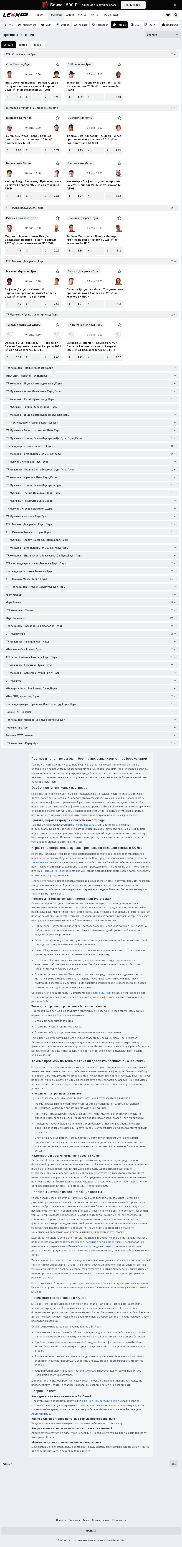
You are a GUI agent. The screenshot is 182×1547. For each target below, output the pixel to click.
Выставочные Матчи (18, 117)
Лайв (112, 889)
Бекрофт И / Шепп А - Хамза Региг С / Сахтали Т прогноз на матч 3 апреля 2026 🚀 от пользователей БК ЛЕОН (92, 346)
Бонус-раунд (74, 1498)
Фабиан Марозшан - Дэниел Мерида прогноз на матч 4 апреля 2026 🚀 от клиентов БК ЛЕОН (92, 240)
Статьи (82, 15)
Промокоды (110, 15)
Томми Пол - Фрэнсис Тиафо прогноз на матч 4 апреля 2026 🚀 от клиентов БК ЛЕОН (94, 86)
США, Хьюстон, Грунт (18, 64)
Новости (40, 15)
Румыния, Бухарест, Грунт (21, 218)
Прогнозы (56, 15)
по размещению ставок (89, 1405)
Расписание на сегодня (57, 870)
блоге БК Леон (101, 992)
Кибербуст (132, 1498)
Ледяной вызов (16, 1498)
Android (36, 1413)
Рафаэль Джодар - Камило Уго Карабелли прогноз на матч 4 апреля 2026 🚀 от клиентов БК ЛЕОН (30, 293)
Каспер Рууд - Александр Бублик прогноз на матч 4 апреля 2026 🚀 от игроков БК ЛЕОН (33, 185)
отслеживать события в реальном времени (95, 1242)
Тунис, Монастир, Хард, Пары (23, 324)
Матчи (94, 15)
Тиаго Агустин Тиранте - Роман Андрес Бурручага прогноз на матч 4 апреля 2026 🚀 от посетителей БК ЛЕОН (31, 86)
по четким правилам (83, 824)
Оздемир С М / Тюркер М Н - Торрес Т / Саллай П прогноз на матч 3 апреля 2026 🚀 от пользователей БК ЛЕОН (33, 346)
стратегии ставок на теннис (132, 1283)
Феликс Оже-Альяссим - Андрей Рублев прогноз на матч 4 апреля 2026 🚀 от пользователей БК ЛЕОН (94, 139)
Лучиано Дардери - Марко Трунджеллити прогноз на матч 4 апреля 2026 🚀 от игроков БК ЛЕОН (95, 293)
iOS (48, 1413)
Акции (70, 15)
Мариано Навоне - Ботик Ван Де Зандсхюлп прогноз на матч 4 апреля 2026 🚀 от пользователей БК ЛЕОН (31, 240)
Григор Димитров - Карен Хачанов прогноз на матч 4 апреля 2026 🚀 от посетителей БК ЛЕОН (30, 139)
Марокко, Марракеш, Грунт (22, 271)
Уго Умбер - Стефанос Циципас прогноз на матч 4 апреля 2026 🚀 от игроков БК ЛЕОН (94, 185)
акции (93, 1370)
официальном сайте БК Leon (99, 1400)
